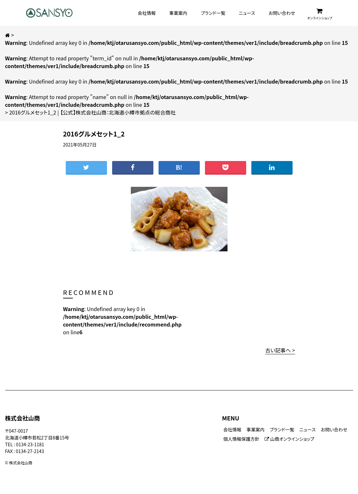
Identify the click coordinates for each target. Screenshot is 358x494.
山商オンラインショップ (289, 439)
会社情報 (147, 13)
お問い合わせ (282, 13)
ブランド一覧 (213, 13)
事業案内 (178, 13)
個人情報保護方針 (241, 439)
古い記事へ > (280, 350)
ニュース (247, 13)
